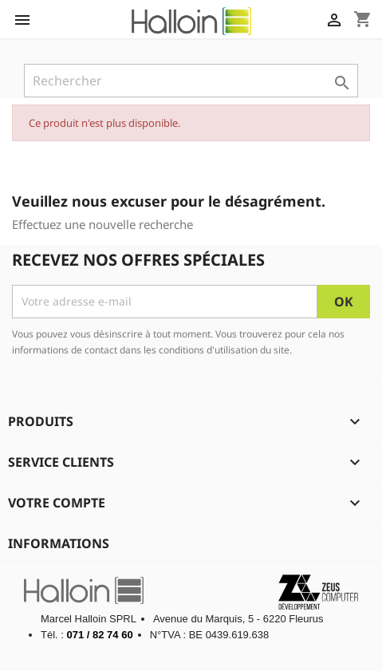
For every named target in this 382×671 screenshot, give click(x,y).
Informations (58, 543)
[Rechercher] (191, 80)
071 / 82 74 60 (100, 635)
